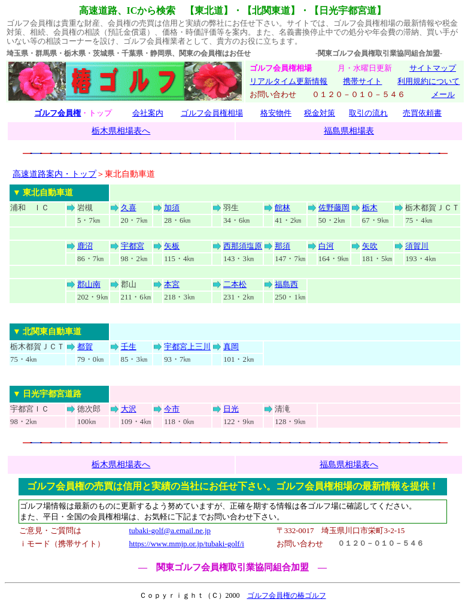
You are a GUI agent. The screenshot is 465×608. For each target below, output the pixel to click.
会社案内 (147, 112)
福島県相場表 (349, 130)
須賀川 (416, 246)
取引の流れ (368, 112)
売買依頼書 (422, 112)
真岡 (231, 347)
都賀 (85, 347)
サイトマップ (432, 67)
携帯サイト (362, 81)
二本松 (235, 284)
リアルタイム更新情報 (288, 81)
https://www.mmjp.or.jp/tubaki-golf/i (186, 543)
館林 (282, 208)
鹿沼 (85, 246)
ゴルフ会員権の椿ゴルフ (286, 595)
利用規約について (428, 81)
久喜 (128, 208)
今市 (172, 409)
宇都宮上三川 (187, 347)
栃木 (370, 208)
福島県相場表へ (349, 464)
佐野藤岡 (333, 208)
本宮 (172, 284)
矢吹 (370, 246)
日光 (231, 409)
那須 (282, 246)
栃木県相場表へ (121, 130)
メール (443, 94)
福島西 (286, 284)
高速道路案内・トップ (54, 174)
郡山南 (89, 284)
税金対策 (319, 112)
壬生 (128, 347)
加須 (172, 208)
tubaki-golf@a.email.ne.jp (170, 530)
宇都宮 (132, 246)
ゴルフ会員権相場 (212, 112)
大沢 (128, 409)
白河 (326, 246)
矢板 (172, 246)
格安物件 (275, 112)
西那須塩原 (242, 246)
